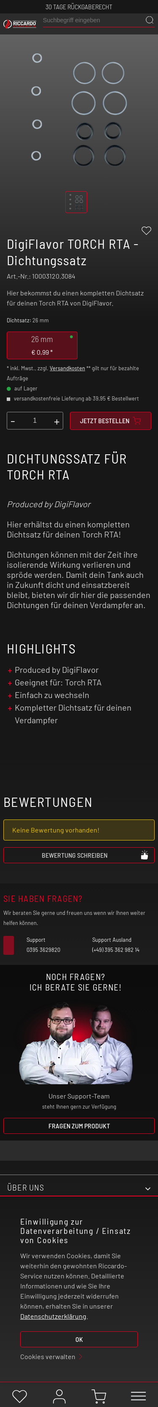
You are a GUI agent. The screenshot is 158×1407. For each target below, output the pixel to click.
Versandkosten (67, 368)
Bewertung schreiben (96, 854)
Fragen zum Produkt (79, 1126)
